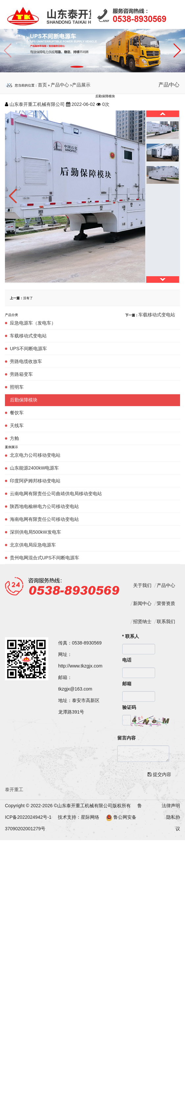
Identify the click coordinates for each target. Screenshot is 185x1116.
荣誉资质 (166, 603)
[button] (177, 50)
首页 (42, 84)
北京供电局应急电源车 (33, 544)
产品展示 (81, 84)
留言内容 (126, 737)
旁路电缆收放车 (26, 361)
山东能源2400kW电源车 (34, 468)
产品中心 (60, 84)
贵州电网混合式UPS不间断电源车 (44, 557)
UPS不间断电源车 (28, 348)
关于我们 (142, 585)
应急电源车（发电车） (33, 323)
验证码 (129, 707)
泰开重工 (14, 789)
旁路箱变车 (21, 374)
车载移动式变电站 (28, 335)
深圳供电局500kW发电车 (35, 532)
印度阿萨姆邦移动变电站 (35, 480)
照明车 (17, 387)
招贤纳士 (142, 621)
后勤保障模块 (23, 399)
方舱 (14, 438)
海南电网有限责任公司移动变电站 (44, 519)
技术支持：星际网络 (78, 817)
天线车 (17, 425)
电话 (126, 660)
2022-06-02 (83, 104)
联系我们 (166, 621)
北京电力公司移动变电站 (35, 455)
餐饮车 (17, 412)
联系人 (130, 636)
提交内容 (159, 774)
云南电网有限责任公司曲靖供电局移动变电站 (56, 493)
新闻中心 (142, 603)
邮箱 (126, 683)
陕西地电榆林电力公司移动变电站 (44, 506)
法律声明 (171, 805)
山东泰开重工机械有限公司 (37, 104)
